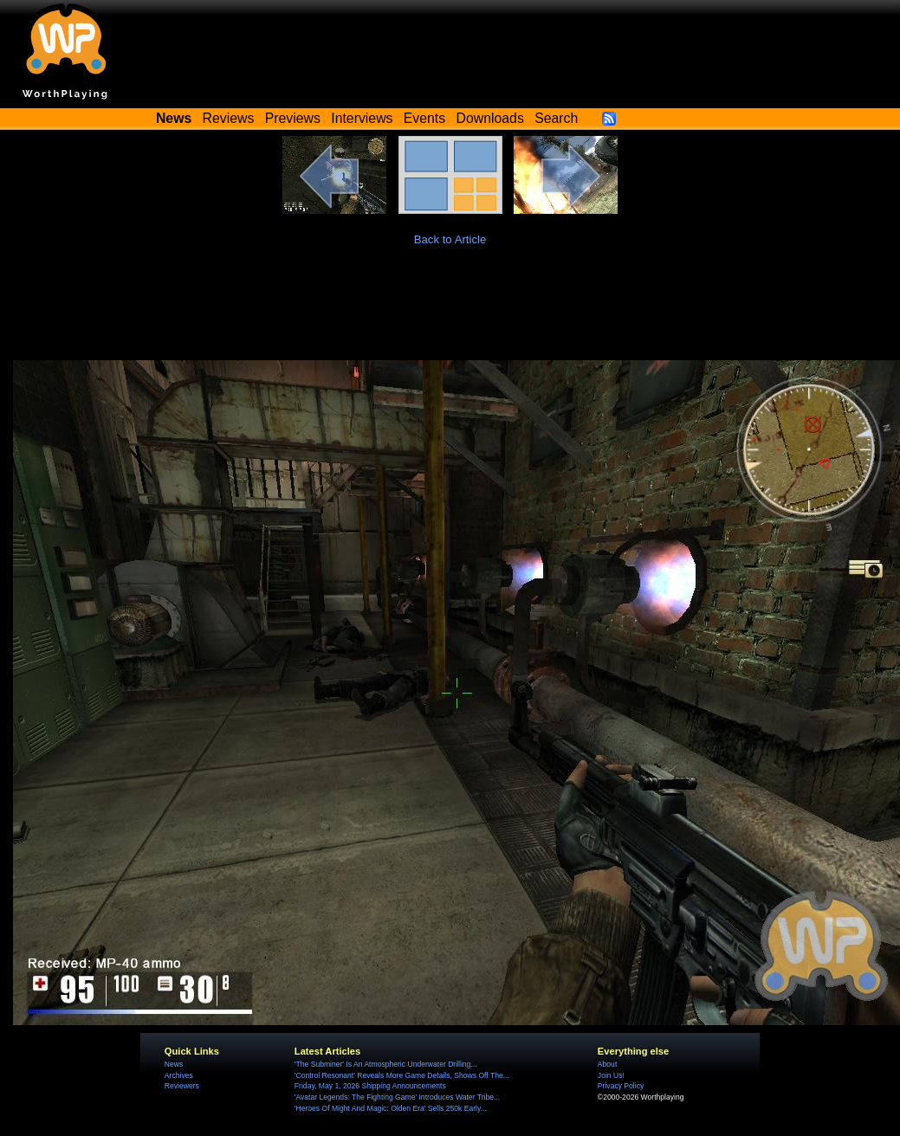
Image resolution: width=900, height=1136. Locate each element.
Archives (179, 1075)
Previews (293, 118)
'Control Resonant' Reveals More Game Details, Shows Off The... (402, 1075)
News (174, 1064)
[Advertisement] (450, 313)
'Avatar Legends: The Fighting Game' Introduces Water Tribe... (397, 1097)
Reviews (229, 118)
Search (556, 118)
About (607, 1064)
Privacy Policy (621, 1085)
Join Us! (611, 1075)
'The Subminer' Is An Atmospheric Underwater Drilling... (386, 1064)
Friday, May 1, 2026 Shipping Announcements (370, 1085)
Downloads (490, 118)
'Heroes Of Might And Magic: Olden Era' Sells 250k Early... (391, 1108)
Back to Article (450, 239)
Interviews (361, 118)
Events (424, 118)
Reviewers (182, 1085)
